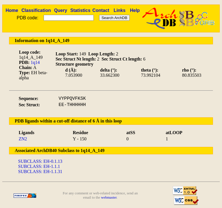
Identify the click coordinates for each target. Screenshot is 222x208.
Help (135, 10)
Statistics (80, 10)
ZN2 (23, 138)
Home (12, 10)
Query (60, 10)
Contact (100, 10)
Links (119, 10)
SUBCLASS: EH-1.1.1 (39, 166)
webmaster (109, 197)
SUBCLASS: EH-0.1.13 (40, 161)
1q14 (35, 62)
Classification (36, 10)
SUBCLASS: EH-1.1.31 (40, 171)
